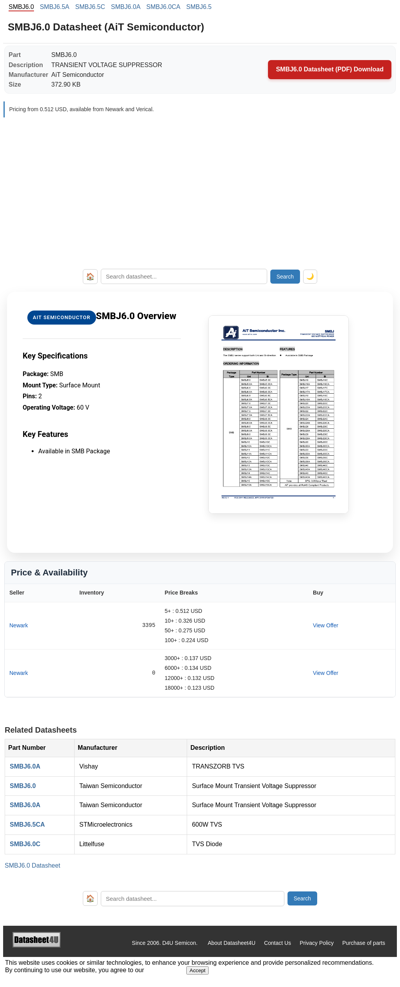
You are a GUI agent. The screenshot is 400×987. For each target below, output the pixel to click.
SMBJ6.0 (23, 786)
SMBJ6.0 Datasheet (32, 865)
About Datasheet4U (231, 943)
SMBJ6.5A (55, 7)
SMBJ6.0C (25, 844)
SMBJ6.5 (199, 7)
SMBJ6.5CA (27, 824)
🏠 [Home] (90, 276)
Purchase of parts (363, 943)
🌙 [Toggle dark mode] (310, 276)
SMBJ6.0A (126, 7)
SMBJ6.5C (90, 7)
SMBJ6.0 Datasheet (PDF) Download (330, 69)
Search (285, 276)
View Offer (325, 625)
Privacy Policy (317, 943)
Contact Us (277, 943)
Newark (18, 625)
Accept (197, 970)
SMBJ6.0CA (163, 7)
